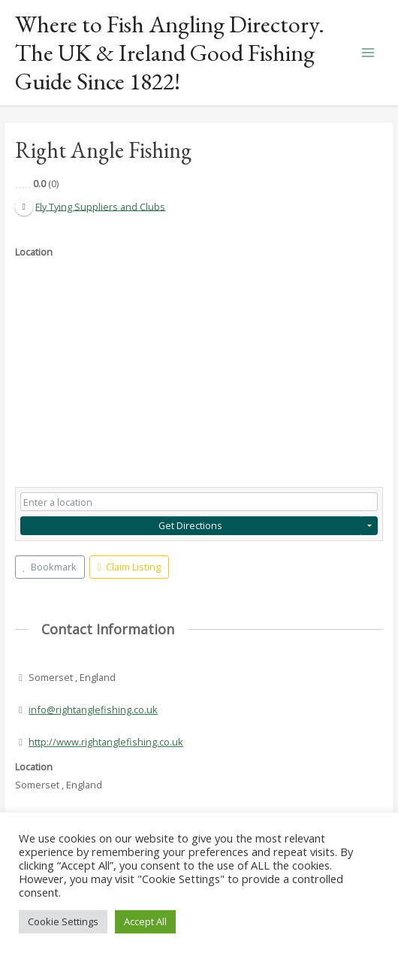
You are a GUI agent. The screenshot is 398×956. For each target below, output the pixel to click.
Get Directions (190, 525)
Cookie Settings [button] (63, 921)
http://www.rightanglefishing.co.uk (106, 742)
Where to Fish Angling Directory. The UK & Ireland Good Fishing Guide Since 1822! (169, 53)
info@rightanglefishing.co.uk (93, 709)
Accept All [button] (145, 921)
